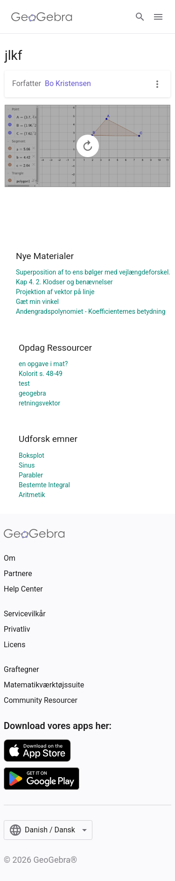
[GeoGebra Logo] (41, 17)
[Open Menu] (158, 16)
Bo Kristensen (68, 83)
